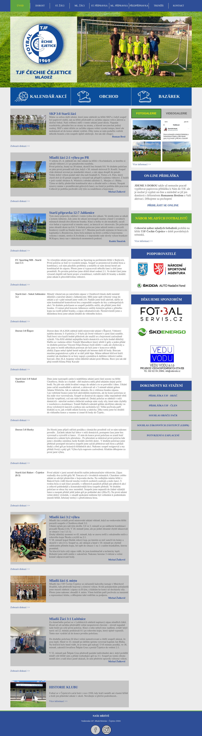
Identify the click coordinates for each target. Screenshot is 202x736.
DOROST (40, 5)
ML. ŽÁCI (80, 5)
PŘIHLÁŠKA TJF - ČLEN (163, 405)
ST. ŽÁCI (59, 5)
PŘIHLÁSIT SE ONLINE (163, 205)
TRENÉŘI (158, 5)
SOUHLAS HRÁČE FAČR (163, 415)
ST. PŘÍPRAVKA (99, 5)
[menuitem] (20, 6)
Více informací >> (58, 701)
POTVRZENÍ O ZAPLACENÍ (163, 435)
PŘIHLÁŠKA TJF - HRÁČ (163, 395)
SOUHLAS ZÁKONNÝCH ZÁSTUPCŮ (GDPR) (163, 425)
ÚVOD (20, 5)
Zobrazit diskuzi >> (20, 146)
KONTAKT (178, 5)
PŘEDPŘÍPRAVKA (139, 5)
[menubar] (99, 6)
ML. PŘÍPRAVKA (119, 5)
